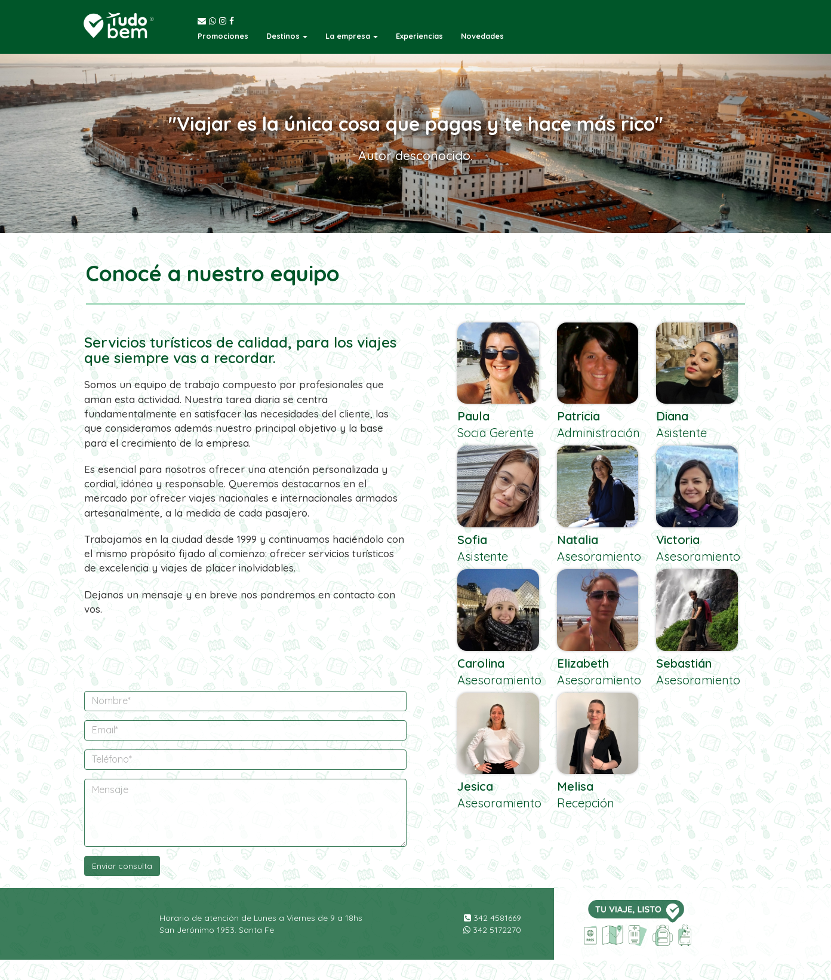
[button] (286, 36)
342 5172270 (492, 929)
